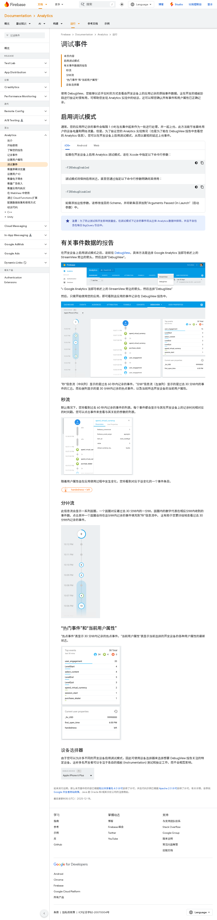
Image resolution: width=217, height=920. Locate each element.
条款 (56, 912)
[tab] (67, 145)
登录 (210, 4)
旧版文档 (168, 850)
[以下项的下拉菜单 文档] (47, 4)
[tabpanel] (133, 181)
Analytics (45, 16)
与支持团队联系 (172, 821)
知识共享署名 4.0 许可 (111, 788)
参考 (56, 827)
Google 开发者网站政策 (66, 792)
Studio (179, 4)
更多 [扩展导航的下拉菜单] (57, 4)
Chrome (58, 879)
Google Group (171, 832)
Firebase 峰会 (116, 827)
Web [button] (96, 145)
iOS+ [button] (67, 145)
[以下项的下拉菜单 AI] (45, 23)
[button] (21, 63)
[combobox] (97, 4)
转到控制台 (195, 4)
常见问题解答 (170, 844)
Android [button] (82, 145)
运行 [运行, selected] (73, 23)
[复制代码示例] (202, 163)
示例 (107, 23)
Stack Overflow (172, 827)
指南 (56, 821)
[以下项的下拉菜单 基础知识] (30, 23)
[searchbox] (24, 35)
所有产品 (59, 897)
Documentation (17, 16)
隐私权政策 (68, 912)
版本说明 (168, 838)
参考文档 (93, 23)
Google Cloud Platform (67, 891)
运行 (115, 34)
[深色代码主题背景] (196, 163)
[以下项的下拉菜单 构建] (62, 23)
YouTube (113, 838)
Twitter (112, 832)
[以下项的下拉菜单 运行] (80, 23)
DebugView (122, 253)
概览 (7, 23)
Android (58, 873)
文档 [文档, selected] (40, 4)
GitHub (58, 844)
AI (39, 23)
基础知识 (21, 23)
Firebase (66, 34)
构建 (55, 23)
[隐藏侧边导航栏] (44, 913)
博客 (161, 4)
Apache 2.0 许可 (168, 788)
